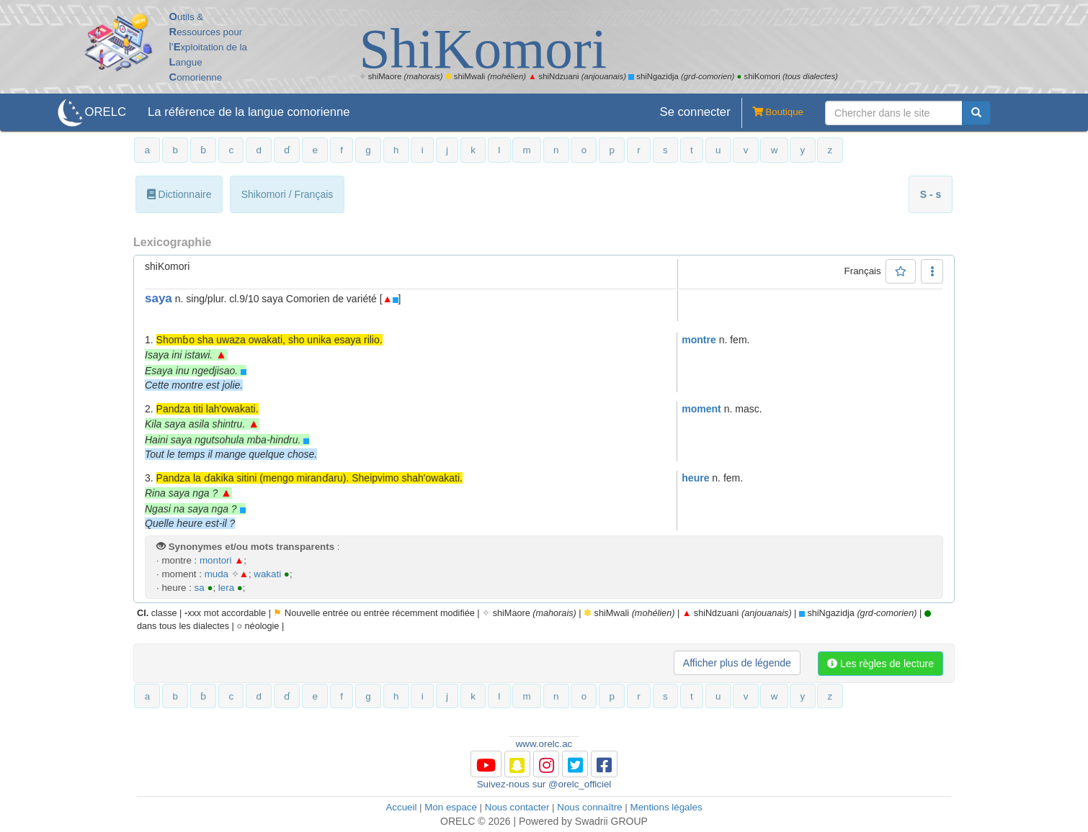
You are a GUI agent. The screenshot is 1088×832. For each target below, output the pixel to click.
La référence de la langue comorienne (249, 112)
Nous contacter (517, 807)
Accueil (400, 807)
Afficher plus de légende (737, 663)
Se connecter (695, 112)
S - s (931, 194)
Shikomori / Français (287, 194)
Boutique (772, 113)
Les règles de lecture (880, 663)
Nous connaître (589, 807)
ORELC (105, 112)
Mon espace (450, 807)
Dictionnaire (179, 194)
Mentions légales (666, 807)
